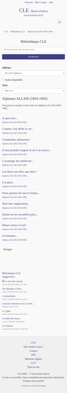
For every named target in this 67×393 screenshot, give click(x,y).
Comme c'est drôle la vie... (18, 128)
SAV (33, 354)
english (63, 2)
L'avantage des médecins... (18, 161)
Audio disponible (12, 79)
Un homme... (10, 235)
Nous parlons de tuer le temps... (21, 193)
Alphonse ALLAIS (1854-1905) (14, 122)
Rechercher (33, 56)
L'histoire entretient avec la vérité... (18, 303)
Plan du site (33, 367)
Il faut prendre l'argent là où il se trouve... (26, 150)
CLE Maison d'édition (33, 12)
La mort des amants (14, 281)
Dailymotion (16, 257)
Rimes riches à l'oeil (14, 225)
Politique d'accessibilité (33, 381)
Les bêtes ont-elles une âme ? (19, 171)
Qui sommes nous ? (34, 346)
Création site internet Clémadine (33, 386)
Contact (34, 350)
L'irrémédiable (8, 296)
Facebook (16, 249)
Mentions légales (33, 358)
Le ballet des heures (11, 318)
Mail (26, 249)
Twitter (21, 249)
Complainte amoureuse (15, 139)
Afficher (6, 67)
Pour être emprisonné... (16, 203)
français (59, 2)
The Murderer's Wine (11, 289)
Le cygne (6, 311)
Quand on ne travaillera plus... (20, 214)
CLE (33, 342)
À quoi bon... (10, 118)
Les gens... (8, 182)
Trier (5, 85)
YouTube (11, 257)
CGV (33, 363)
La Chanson (7, 326)
